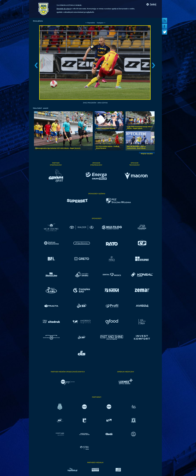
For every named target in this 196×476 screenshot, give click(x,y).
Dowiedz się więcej (64, 9)
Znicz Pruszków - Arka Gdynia (95, 103)
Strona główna (38, 21)
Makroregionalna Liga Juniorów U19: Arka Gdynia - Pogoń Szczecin (57, 148)
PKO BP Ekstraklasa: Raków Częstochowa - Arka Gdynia (136, 147)
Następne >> (101, 23)
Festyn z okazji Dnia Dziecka (105, 128)
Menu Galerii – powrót (40, 108)
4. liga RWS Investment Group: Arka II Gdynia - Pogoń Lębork (139, 127)
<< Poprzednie (90, 23)
